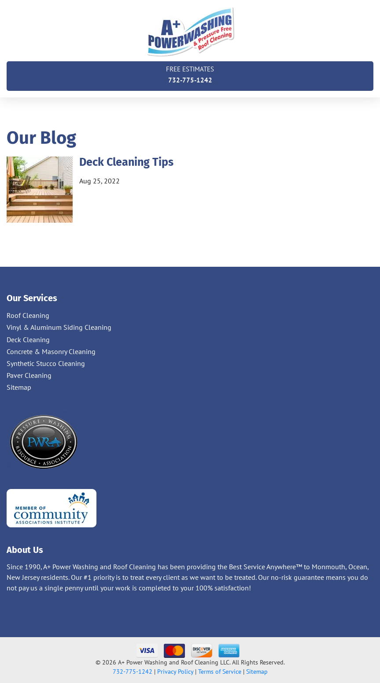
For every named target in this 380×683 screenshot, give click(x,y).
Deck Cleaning (28, 339)
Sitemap (19, 387)
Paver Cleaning (29, 375)
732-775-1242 (190, 73)
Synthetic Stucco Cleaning (46, 363)
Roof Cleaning (28, 315)
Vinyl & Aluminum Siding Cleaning (59, 327)
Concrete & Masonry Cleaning (51, 351)
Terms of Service (219, 672)
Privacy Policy (175, 672)
